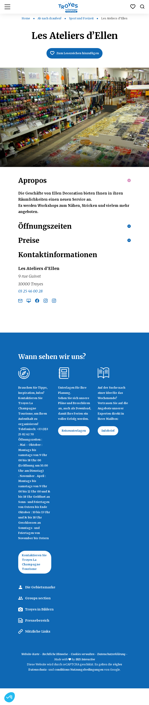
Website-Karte (30, 670)
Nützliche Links (37, 648)
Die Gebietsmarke (40, 604)
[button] (9, 697)
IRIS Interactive (85, 676)
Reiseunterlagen (77, 445)
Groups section (38, 615)
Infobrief (109, 445)
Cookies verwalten (82, 670)
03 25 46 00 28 (30, 305)
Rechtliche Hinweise (55, 670)
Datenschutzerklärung (111, 670)
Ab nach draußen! (50, 18)
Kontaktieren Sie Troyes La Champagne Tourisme (34, 577)
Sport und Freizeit (81, 18)
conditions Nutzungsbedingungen (78, 686)
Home (26, 18)
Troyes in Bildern (39, 626)
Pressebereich (37, 637)
